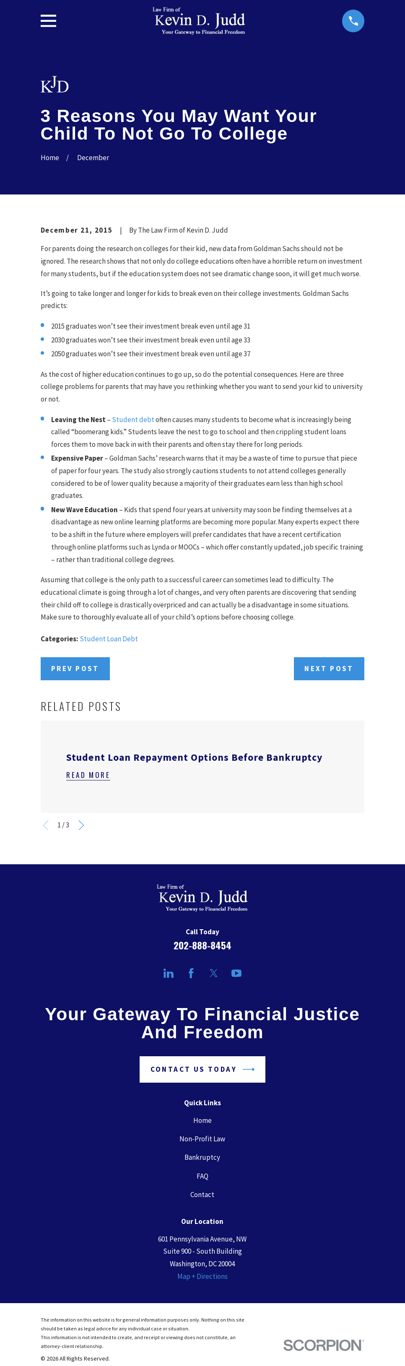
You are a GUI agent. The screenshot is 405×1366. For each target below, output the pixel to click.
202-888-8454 (202, 945)
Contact (202, 1194)
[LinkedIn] (169, 973)
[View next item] (81, 825)
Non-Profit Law (202, 1138)
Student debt (133, 419)
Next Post (329, 668)
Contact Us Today (203, 1069)
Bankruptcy (202, 1157)
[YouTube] (236, 973)
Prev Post (75, 668)
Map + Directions (202, 1276)
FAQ (202, 1176)
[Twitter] (214, 973)
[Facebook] (191, 973)
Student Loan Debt (109, 638)
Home (202, 1120)
